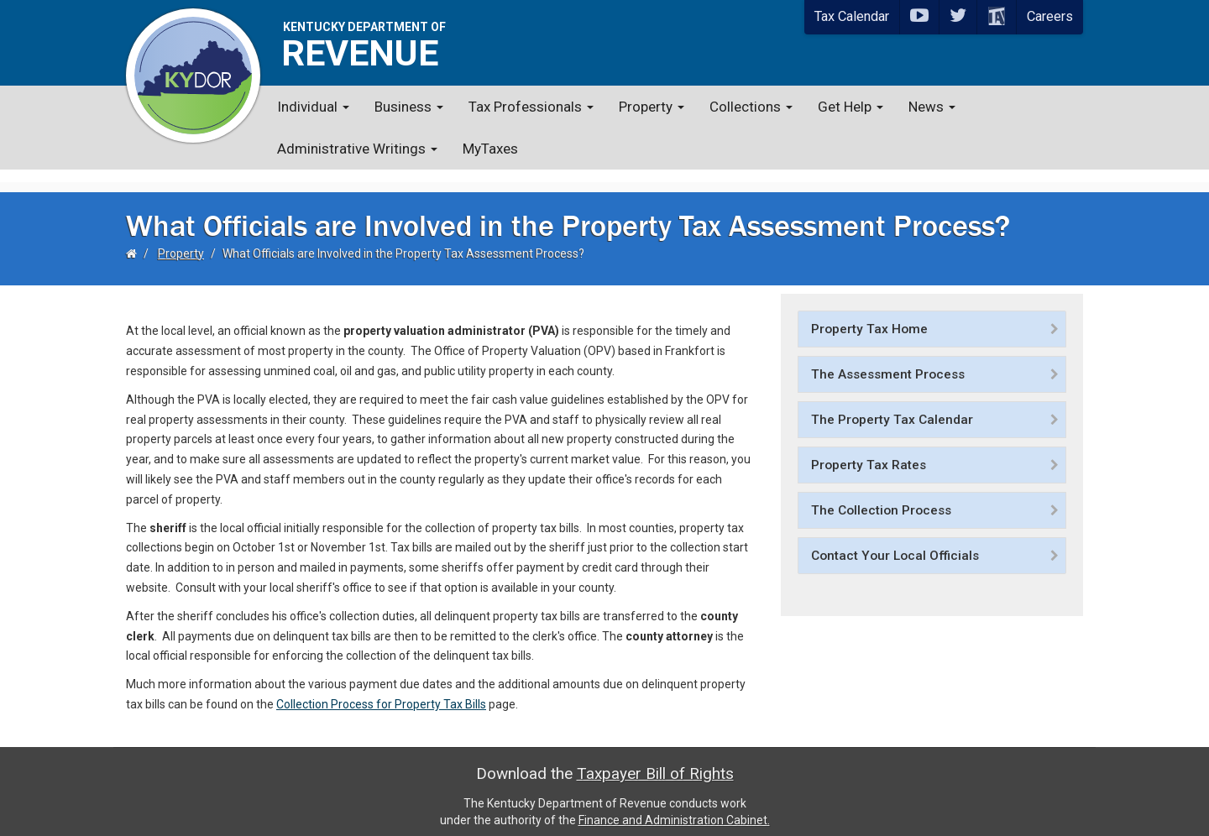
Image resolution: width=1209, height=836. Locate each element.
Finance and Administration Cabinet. (674, 806)
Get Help (850, 106)
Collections (751, 106)
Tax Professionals (531, 106)
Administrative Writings (357, 148)
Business (408, 106)
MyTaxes (490, 148)
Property (651, 106)
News (931, 106)
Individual (313, 106)
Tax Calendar (851, 16)
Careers (1050, 16)
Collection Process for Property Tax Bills (381, 691)
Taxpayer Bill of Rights (655, 760)
